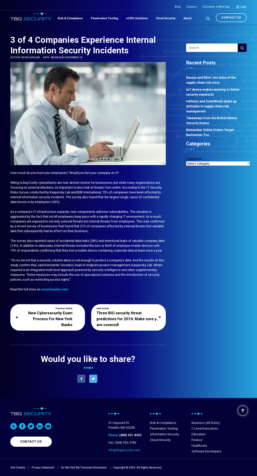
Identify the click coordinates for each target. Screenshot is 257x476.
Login (241, 3)
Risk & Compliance (163, 423)
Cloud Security (160, 440)
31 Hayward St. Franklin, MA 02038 (121, 425)
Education (199, 434)
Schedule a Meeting (216, 3)
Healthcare (199, 445)
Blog (178, 3)
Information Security (164, 434)
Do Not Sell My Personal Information (84, 467)
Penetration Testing (164, 428)
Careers (191, 3)
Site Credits (17, 467)
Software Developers (206, 451)
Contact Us (231, 14)
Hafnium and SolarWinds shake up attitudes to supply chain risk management (211, 106)
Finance (197, 440)
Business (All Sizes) (206, 423)
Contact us (31, 441)
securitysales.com (54, 289)
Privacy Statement (43, 467)
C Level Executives (205, 428)
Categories (194, 159)
